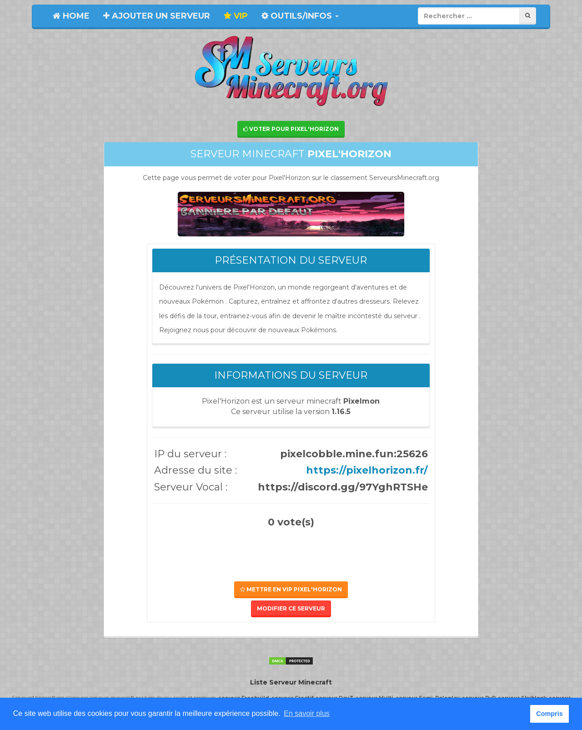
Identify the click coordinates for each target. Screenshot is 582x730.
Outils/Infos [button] (300, 16)
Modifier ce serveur (291, 608)
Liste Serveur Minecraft (291, 682)
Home (71, 16)
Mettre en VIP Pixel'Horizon (291, 589)
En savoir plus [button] (307, 713)
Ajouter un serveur (156, 16)
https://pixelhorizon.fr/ (367, 470)
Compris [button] (549, 713)
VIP (236, 16)
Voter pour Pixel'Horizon (291, 128)
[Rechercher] (527, 15)
